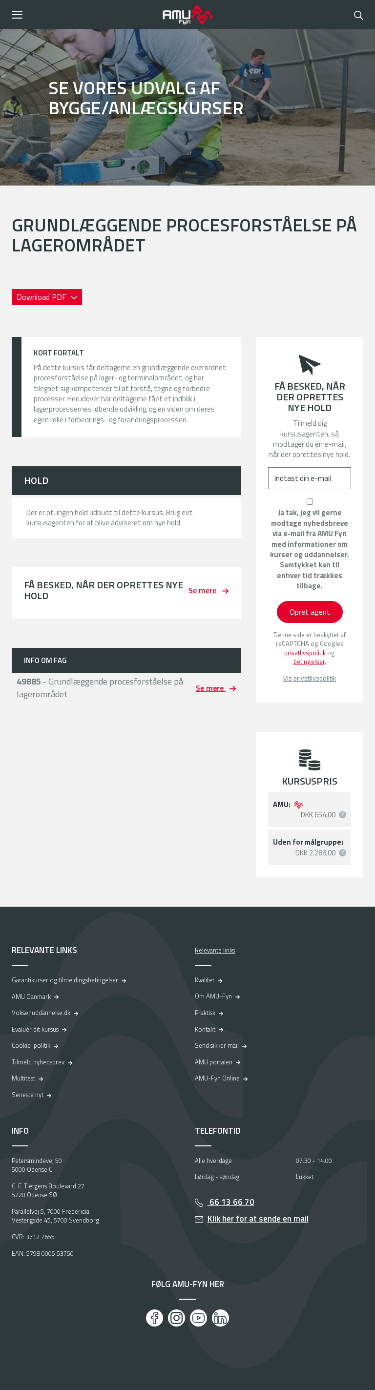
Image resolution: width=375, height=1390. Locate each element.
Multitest (23, 1078)
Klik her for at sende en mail (258, 1218)
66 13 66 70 (231, 1202)
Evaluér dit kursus (35, 1029)
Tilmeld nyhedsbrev (38, 1062)
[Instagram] (176, 1318)
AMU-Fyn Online (217, 1078)
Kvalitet (204, 980)
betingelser (309, 661)
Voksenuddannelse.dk (41, 1012)
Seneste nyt (27, 1095)
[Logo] (187, 14)
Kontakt (205, 1029)
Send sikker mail (217, 1045)
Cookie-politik (31, 1045)
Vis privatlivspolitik (309, 678)
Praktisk (205, 1012)
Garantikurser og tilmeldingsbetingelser (65, 980)
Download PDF (42, 297)
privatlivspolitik (305, 653)
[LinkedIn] (220, 1318)
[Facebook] (154, 1318)
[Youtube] (198, 1318)
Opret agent (310, 612)
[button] (84, 15)
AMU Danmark (31, 996)
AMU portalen (213, 1062)
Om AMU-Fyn (213, 996)
